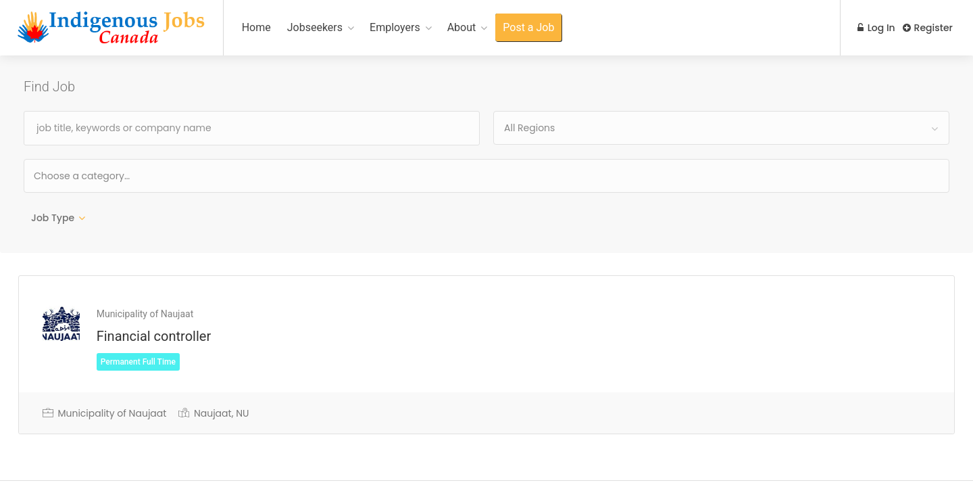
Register (928, 27)
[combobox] (721, 128)
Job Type (52, 218)
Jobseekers (315, 27)
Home (256, 27)
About (461, 27)
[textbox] (125, 175)
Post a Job (528, 27)
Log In (873, 27)
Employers (395, 27)
